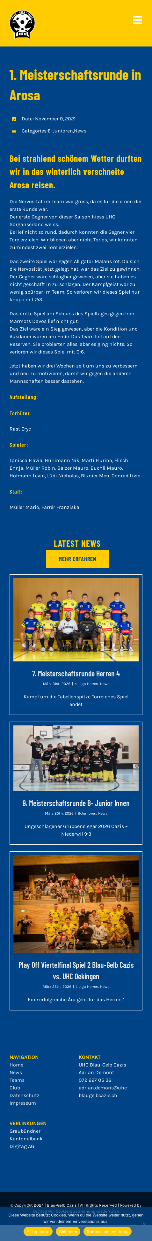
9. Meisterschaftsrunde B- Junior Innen (76, 803)
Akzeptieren (38, 1231)
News (80, 131)
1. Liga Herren (87, 986)
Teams (17, 1080)
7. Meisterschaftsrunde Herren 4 (76, 673)
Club (15, 1088)
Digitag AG (22, 1146)
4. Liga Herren (86, 683)
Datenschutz (25, 1095)
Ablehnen (68, 1231)
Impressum (23, 1103)
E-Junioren (60, 131)
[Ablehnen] (144, 1224)
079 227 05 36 (95, 1080)
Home (16, 1065)
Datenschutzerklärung (107, 1231)
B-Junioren (87, 813)
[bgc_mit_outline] (22, 13)
